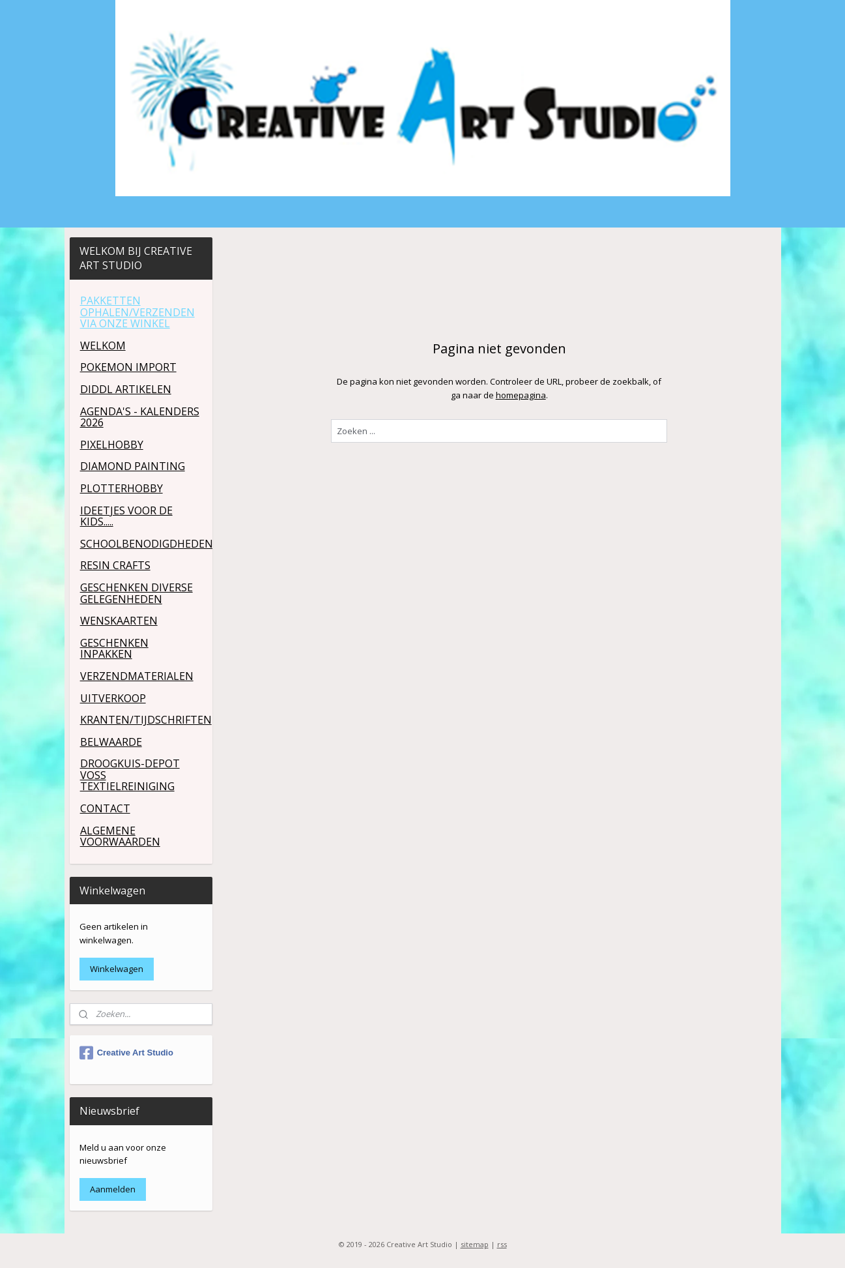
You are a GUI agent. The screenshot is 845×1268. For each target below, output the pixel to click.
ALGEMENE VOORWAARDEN (120, 836)
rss (502, 1244)
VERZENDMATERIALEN (136, 676)
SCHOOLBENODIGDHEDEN (146, 544)
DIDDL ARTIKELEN (125, 389)
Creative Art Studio (126, 1053)
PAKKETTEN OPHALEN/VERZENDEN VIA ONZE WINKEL (137, 312)
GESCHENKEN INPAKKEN (114, 649)
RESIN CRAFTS (115, 565)
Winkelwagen (116, 969)
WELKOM (103, 345)
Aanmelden (113, 1189)
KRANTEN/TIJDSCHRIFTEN (146, 720)
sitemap (475, 1244)
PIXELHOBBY (111, 444)
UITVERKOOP (113, 698)
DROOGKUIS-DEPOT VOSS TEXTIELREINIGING (130, 774)
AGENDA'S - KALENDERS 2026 (139, 417)
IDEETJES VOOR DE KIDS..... (126, 516)
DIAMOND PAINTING (132, 466)
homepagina (521, 395)
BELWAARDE (111, 742)
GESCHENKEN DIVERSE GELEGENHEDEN (136, 593)
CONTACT (105, 808)
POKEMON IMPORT (128, 367)
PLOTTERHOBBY (121, 488)
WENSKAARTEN (119, 620)
